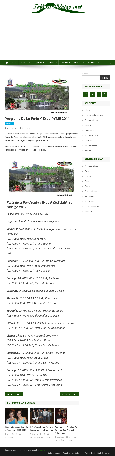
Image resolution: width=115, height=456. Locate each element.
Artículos (78, 62)
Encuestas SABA (92, 135)
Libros (87, 110)
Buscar (85, 74)
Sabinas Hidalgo (91, 166)
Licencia (107, 453)
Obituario (89, 140)
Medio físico (90, 211)
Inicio (14, 62)
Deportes (38, 62)
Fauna (87, 186)
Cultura (51, 62)
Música (88, 125)
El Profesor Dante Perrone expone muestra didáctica (41, 428)
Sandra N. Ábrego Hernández (40, 437)
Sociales (64, 62)
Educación (89, 201)
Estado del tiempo (92, 145)
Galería (88, 150)
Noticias (24, 62)
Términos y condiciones (72, 453)
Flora (87, 181)
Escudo (88, 171)
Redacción (26, 128)
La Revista (89, 130)
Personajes (89, 196)
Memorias (92, 62)
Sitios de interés (91, 191)
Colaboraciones (91, 120)
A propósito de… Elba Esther (70, 394)
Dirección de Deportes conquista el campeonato (15, 394)
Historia (88, 176)
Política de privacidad (93, 453)
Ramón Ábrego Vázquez (64, 440)
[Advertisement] (57, 40)
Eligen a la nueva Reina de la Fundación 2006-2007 (16, 428)
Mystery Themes (46, 450)
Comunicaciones (92, 206)
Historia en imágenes (94, 115)
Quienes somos (54, 453)
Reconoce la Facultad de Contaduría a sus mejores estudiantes (66, 430)
